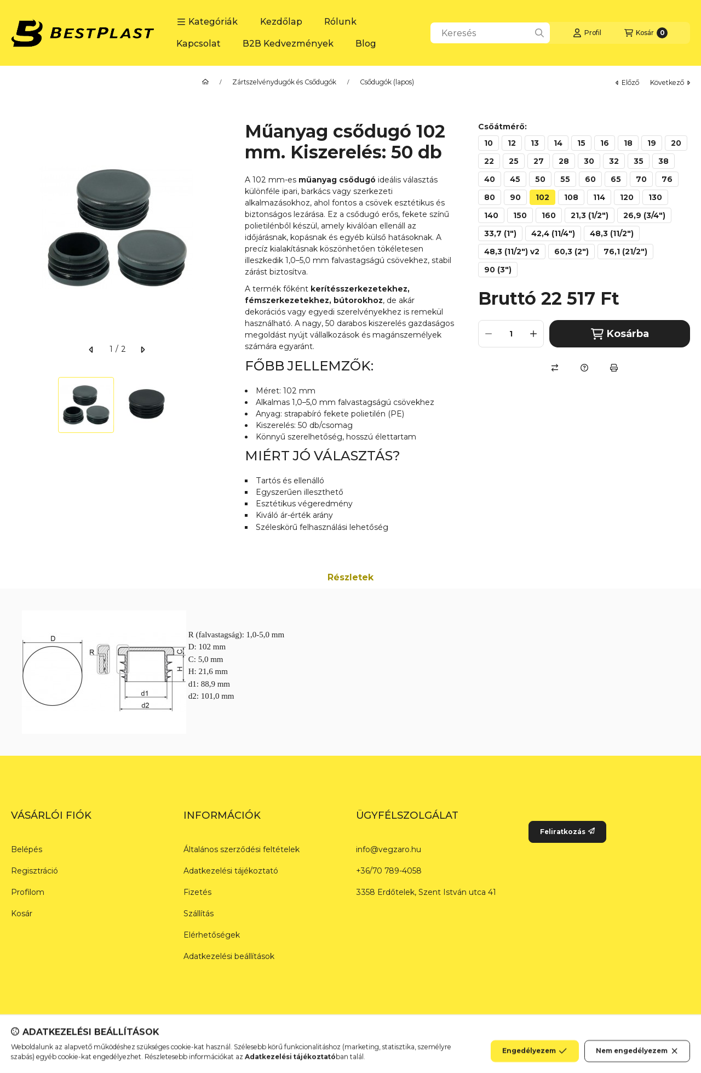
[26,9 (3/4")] (644, 215)
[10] (488, 143)
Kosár (21, 913)
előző (627, 82)
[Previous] (16, 405)
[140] (491, 215)
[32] (614, 161)
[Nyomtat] (614, 367)
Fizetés (197, 892)
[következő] (142, 350)
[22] (489, 161)
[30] (589, 161)
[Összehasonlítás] (554, 367)
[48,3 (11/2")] (612, 233)
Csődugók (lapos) (387, 82)
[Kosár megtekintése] (646, 33)
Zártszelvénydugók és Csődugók (284, 82)
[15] (581, 143)
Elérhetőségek (211, 935)
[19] (651, 143)
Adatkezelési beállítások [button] (228, 956)
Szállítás (198, 913)
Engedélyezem (534, 1056)
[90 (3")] (498, 269)
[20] (676, 143)
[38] (663, 161)
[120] (627, 197)
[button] (207, 22)
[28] (564, 161)
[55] (565, 179)
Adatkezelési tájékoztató (230, 871)
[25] (514, 161)
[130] (655, 197)
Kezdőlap (281, 21)
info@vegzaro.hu (388, 849)
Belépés (26, 849)
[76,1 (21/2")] (625, 251)
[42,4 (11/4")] (553, 233)
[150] (520, 215)
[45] (515, 179)
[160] (549, 215)
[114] (599, 197)
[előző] (91, 350)
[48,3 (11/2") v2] (511, 251)
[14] (558, 143)
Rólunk (340, 21)
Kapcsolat (198, 43)
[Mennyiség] (511, 334)
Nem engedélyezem (637, 1056)
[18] (628, 143)
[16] (604, 143)
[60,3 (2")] (571, 251)
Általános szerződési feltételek (241, 849)
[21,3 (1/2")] (589, 215)
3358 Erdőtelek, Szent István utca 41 (426, 892)
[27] (538, 161)
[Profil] (587, 33)
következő (670, 82)
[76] (667, 179)
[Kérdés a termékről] (584, 367)
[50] (540, 179)
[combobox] (490, 33)
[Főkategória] (205, 82)
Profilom (27, 892)
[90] (515, 197)
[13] (535, 143)
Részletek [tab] (350, 577)
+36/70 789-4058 (389, 871)
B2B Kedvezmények (288, 43)
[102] (542, 197)
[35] (639, 161)
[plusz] (533, 334)
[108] (571, 197)
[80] (489, 197)
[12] (512, 143)
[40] (489, 179)
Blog (365, 43)
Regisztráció (34, 871)
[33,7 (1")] (500, 233)
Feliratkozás (567, 831)
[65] (616, 179)
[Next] (217, 405)
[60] (590, 179)
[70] (641, 179)
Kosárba (620, 334)
